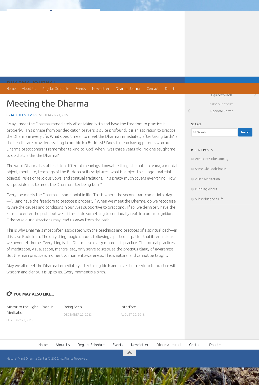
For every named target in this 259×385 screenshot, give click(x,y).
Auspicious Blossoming (211, 176)
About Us (29, 89)
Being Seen (73, 324)
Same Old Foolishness (211, 186)
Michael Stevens (24, 132)
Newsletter (100, 89)
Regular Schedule (55, 89)
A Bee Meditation (207, 196)
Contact (153, 89)
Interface (128, 324)
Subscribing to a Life (209, 216)
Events (80, 89)
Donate (170, 89)
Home (11, 89)
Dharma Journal (128, 89)
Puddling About (206, 206)
